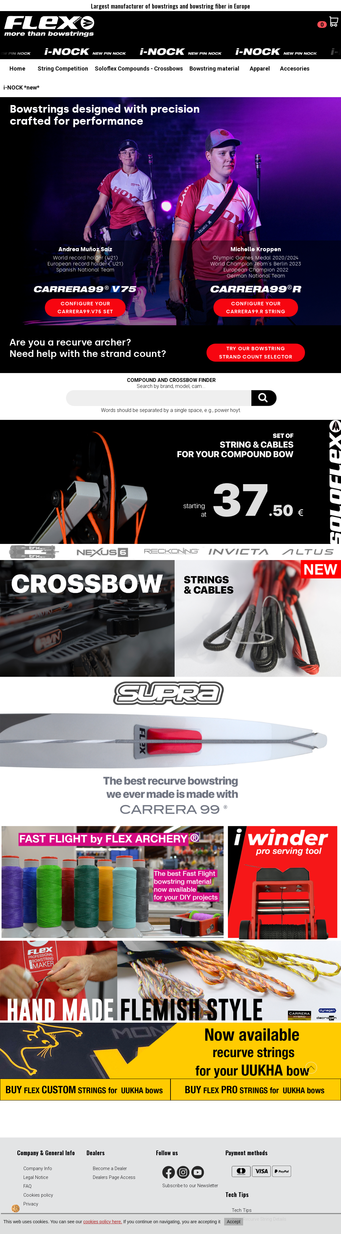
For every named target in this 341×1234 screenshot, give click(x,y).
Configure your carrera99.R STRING (255, 308)
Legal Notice (35, 1177)
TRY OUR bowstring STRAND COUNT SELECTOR (255, 353)
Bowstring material (214, 68)
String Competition (63, 68)
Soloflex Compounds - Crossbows (139, 68)
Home (17, 68)
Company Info (37, 1168)
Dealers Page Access (114, 1177)
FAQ (27, 1186)
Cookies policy (38, 1195)
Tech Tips (242, 1210)
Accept (234, 1221)
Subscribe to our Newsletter (190, 1185)
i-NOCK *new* (21, 87)
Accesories (294, 68)
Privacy (30, 1204)
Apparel (260, 68)
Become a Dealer (110, 1168)
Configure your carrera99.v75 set (85, 308)
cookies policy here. (102, 1221)
